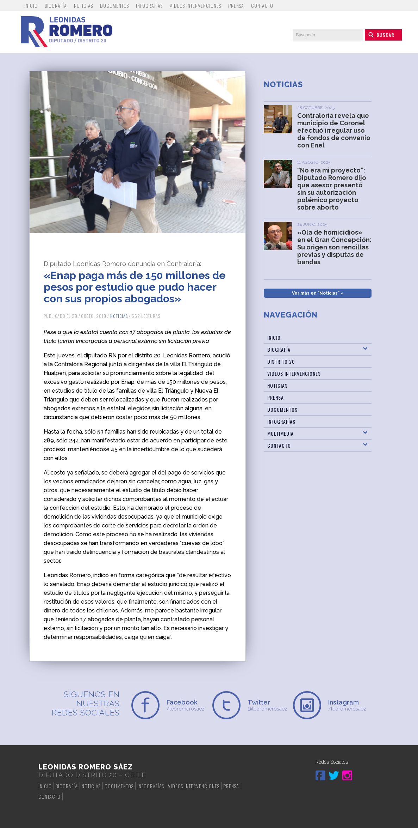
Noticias (83, 5)
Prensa (236, 5)
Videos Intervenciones (195, 5)
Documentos (114, 5)
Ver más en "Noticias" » (317, 293)
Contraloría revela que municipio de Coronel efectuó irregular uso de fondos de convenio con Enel (333, 130)
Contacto (262, 5)
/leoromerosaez (186, 705)
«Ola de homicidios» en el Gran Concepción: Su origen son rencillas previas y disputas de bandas (334, 247)
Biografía (56, 5)
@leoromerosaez (267, 705)
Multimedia (280, 433)
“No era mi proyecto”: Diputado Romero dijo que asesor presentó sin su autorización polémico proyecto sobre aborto (331, 189)
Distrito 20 (281, 361)
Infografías (149, 5)
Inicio (31, 5)
